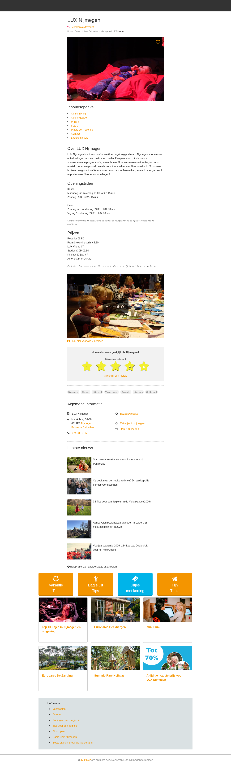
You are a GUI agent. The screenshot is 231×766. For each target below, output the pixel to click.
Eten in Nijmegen (129, 429)
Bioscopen (59, 731)
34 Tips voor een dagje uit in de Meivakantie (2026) (122, 501)
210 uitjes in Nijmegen (132, 423)
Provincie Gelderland (83, 427)
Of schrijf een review (115, 375)
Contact (75, 133)
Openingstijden (79, 117)
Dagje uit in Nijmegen (65, 737)
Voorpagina (59, 709)
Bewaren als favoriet (82, 27)
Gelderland (94, 31)
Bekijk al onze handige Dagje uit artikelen (93, 566)
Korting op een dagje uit (66, 720)
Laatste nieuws (79, 137)
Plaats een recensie (82, 129)
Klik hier (86, 760)
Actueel (57, 714)
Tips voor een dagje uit (65, 726)
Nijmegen (105, 31)
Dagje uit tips (81, 31)
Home (70, 31)
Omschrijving (78, 113)
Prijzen (75, 121)
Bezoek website (129, 413)
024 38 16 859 (80, 433)
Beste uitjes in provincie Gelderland (73, 742)
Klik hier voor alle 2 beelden (85, 341)
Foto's (74, 125)
